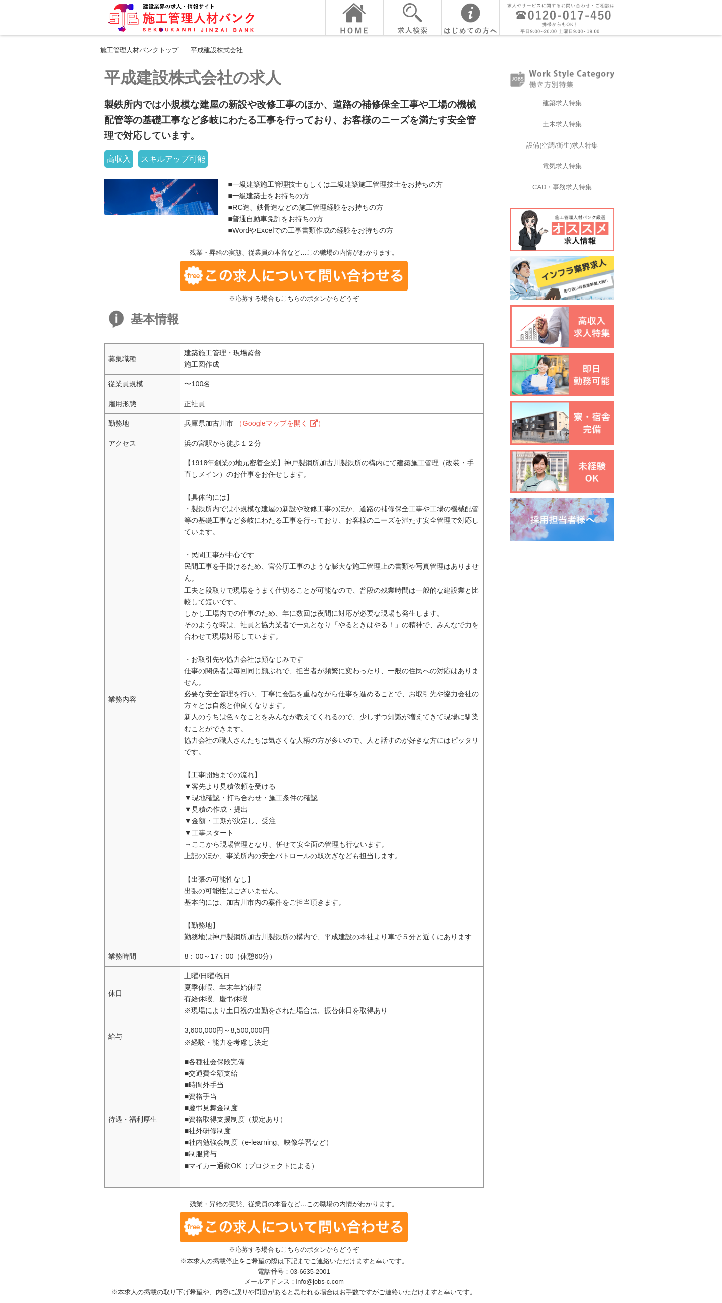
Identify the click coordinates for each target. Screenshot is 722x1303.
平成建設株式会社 (217, 50)
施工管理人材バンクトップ (139, 50)
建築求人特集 (562, 103)
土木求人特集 (562, 124)
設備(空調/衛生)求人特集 (562, 145)
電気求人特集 (562, 166)
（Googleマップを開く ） (279, 423)
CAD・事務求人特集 (562, 187)
